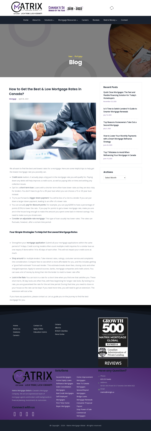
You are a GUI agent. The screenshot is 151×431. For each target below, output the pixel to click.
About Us (36, 20)
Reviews (96, 20)
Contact (124, 20)
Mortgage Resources (68, 20)
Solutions (49, 20)
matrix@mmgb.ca (107, 392)
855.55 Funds (105, 379)
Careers (85, 20)
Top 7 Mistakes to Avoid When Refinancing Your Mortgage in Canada (119, 153)
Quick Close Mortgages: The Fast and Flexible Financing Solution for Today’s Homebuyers (119, 95)
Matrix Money (110, 20)
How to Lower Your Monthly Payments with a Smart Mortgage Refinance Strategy (119, 139)
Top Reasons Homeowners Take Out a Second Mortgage (119, 123)
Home (25, 20)
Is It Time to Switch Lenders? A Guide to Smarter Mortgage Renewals (120, 110)
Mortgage (78, 56)
